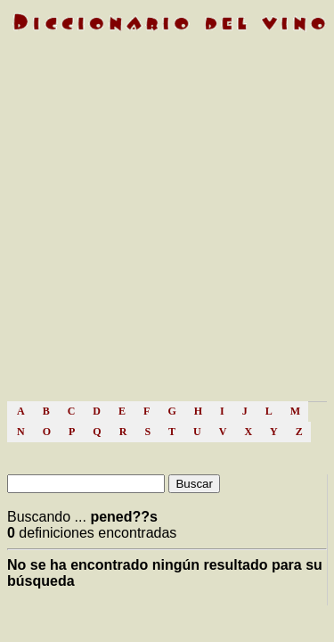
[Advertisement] (167, 225)
